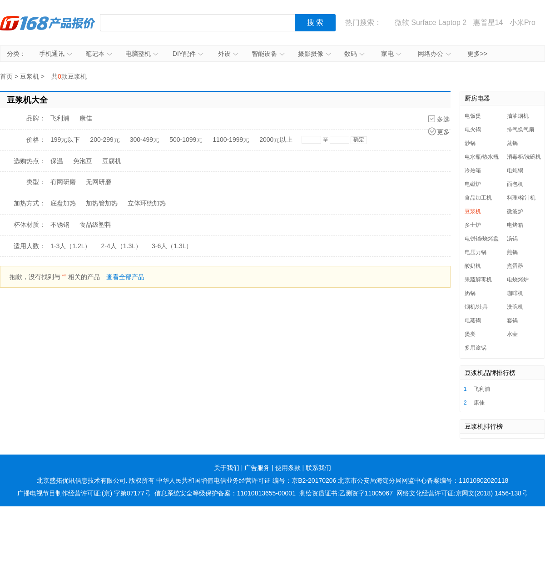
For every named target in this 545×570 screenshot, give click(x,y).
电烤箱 (515, 225)
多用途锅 (475, 348)
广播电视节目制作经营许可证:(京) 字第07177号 (84, 493)
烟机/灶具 (476, 307)
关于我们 (226, 467)
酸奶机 (473, 266)
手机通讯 (55, 53)
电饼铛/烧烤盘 (482, 238)
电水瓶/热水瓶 (482, 157)
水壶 (512, 334)
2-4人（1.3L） (121, 246)
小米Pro (522, 22)
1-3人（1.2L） (70, 246)
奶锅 (470, 293)
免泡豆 (82, 161)
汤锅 (512, 238)
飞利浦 (59, 118)
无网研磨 (98, 181)
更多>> (477, 53)
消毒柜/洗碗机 (524, 157)
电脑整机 (142, 53)
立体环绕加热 (147, 203)
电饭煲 (473, 116)
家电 (391, 53)
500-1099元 (186, 139)
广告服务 (257, 467)
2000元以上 (275, 139)
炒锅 (470, 143)
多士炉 (473, 225)
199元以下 (65, 139)
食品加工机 (478, 198)
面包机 (515, 184)
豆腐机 (111, 161)
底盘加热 (63, 203)
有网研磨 (63, 181)
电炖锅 (515, 170)
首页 (6, 76)
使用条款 (288, 467)
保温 (56, 161)
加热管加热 (102, 203)
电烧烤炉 (518, 279)
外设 (228, 53)
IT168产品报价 (47, 22)
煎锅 (512, 252)
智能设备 (268, 53)
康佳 (85, 118)
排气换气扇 (520, 129)
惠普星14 (488, 22)
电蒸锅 (473, 320)
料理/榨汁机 (521, 198)
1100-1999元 (231, 139)
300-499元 (144, 139)
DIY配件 (188, 53)
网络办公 (434, 53)
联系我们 (318, 467)
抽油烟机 (518, 116)
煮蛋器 (515, 266)
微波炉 (515, 211)
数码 (354, 53)
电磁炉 (473, 184)
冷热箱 (473, 170)
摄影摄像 (314, 53)
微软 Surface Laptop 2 (430, 22)
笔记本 (98, 53)
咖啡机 (515, 293)
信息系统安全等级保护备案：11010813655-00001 (225, 493)
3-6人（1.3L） (172, 246)
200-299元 (104, 139)
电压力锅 (475, 252)
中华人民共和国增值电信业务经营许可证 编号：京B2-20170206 (246, 480)
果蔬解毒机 (478, 279)
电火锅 (473, 129)
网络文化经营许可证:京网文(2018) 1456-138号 (462, 493)
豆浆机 (29, 76)
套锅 (512, 320)
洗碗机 (515, 307)
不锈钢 (59, 224)
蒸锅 (512, 143)
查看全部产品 (125, 276)
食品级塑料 (95, 224)
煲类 (470, 334)
